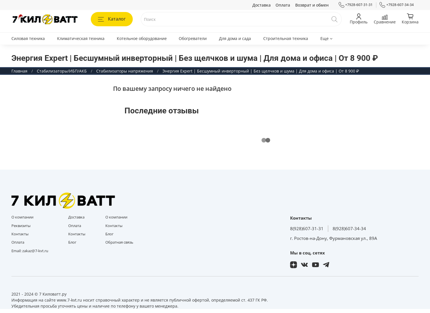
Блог (72, 242)
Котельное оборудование (142, 38)
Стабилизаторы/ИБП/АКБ (62, 71)
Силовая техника (28, 38)
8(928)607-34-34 (349, 229)
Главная (19, 71)
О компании (22, 217)
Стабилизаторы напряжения (124, 71)
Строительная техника (285, 38)
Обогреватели (193, 38)
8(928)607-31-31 (306, 229)
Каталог (112, 19)
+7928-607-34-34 (396, 4)
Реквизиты (21, 225)
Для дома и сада (235, 38)
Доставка (261, 5)
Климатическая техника (81, 38)
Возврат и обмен (312, 5)
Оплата (283, 5)
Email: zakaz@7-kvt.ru (29, 250)
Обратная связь (119, 242)
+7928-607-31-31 (356, 4)
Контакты (20, 234)
